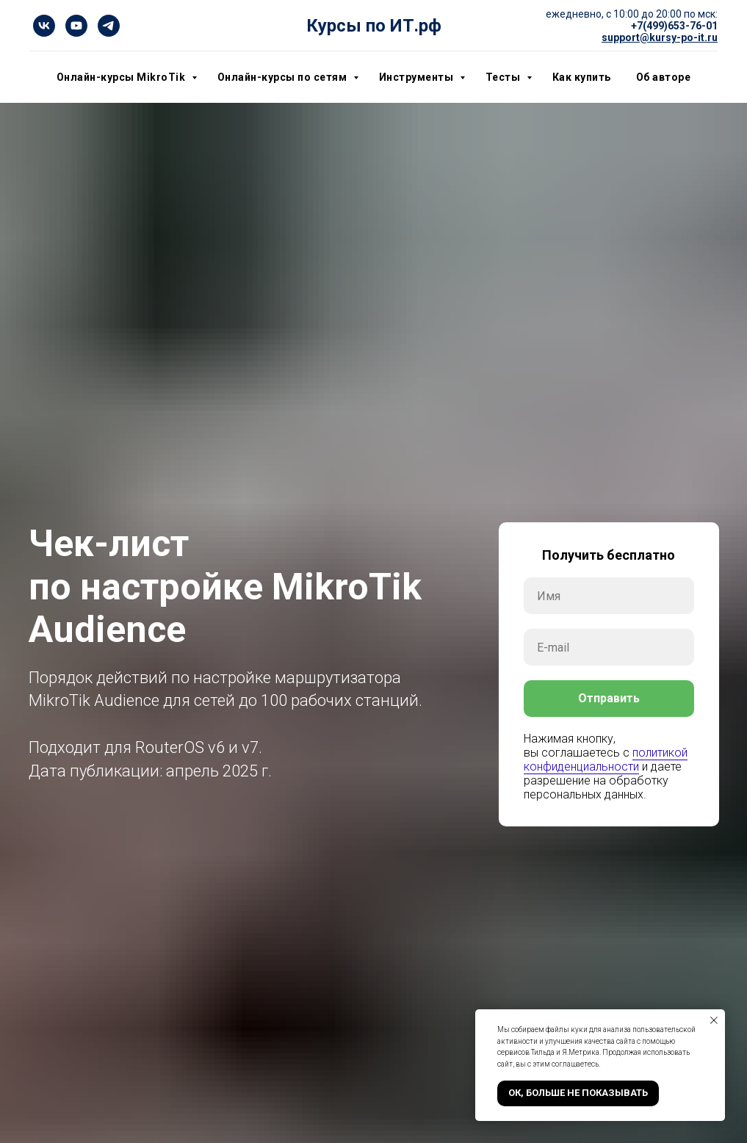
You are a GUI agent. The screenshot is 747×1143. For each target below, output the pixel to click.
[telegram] (109, 26)
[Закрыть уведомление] (714, 1020)
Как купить (581, 77)
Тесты (504, 77)
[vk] (44, 26)
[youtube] (76, 26)
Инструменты (417, 77)
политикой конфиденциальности (606, 760)
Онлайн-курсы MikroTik (122, 77)
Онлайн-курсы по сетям (283, 77)
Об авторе (663, 77)
